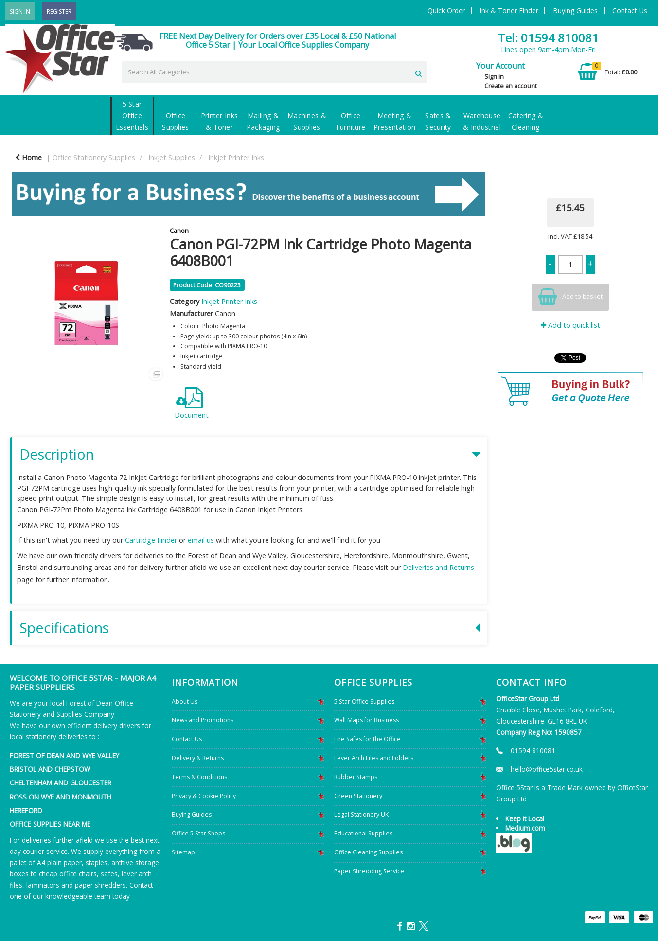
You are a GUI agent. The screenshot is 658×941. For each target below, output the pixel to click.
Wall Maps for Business (366, 720)
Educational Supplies (363, 833)
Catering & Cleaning (525, 121)
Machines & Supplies (306, 121)
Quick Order (446, 10)
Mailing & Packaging (263, 121)
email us (201, 540)
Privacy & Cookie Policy (204, 796)
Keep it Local (524, 818)
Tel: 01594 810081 (548, 38)
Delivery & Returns (198, 758)
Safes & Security (438, 121)
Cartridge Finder (151, 540)
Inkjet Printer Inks (236, 157)
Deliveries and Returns (438, 567)
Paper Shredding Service (369, 871)
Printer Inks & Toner (219, 121)
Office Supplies (175, 121)
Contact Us (629, 10)
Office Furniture (351, 121)
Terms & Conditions (199, 777)
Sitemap (183, 852)
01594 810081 (533, 750)
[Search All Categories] (274, 72)
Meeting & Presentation (394, 121)
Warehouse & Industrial (482, 121)
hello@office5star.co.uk (547, 769)
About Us (184, 701)
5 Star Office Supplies (364, 701)
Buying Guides (575, 10)
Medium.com (525, 828)
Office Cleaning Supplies (368, 852)
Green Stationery (358, 796)
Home (28, 157)
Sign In (20, 11)
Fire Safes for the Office (367, 739)
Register (59, 11)
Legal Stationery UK (361, 814)
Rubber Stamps (355, 777)
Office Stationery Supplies (94, 157)
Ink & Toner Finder (509, 10)
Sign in (494, 76)
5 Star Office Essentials (132, 115)
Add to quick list (570, 325)
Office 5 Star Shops (198, 833)
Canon (179, 230)
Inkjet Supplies (171, 157)
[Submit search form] (418, 72)
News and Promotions (202, 720)
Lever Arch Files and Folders (373, 758)
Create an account (510, 85)
